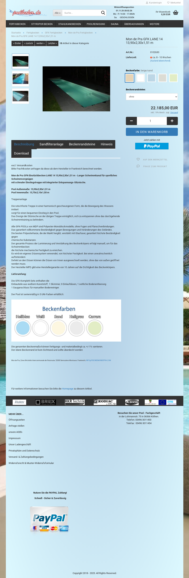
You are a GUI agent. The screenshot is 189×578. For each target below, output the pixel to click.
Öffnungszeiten (17, 419)
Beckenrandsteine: (136, 89)
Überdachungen (134, 24)
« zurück (28, 43)
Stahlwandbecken (69, 24)
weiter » (40, 43)
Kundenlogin (154, 2)
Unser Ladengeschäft (20, 444)
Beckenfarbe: (139, 70)
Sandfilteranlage (51, 144)
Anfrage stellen (16, 425)
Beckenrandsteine (82, 144)
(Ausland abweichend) (160, 61)
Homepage (67, 388)
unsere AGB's (15, 432)
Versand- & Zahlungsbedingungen (26, 456)
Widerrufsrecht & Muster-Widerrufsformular (31, 463)
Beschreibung (24, 144)
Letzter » (52, 43)
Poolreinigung (96, 24)
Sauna (114, 24)
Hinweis (107, 144)
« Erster (17, 43)
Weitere (154, 24)
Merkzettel (174, 2)
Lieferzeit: (131, 57)
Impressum (14, 438)
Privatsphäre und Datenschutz (24, 450)
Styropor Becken (42, 24)
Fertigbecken (17, 24)
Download (21, 153)
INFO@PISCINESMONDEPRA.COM (98, 360)
